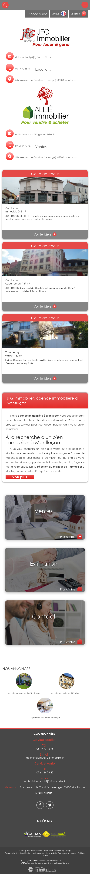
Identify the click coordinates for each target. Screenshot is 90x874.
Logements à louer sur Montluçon (45, 717)
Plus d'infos (68, 536)
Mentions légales (23, 853)
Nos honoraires (38, 853)
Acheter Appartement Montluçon (66, 693)
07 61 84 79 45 (22, 146)
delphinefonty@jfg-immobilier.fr (33, 57)
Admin (54, 853)
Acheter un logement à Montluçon (24, 693)
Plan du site (10, 853)
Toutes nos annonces (67, 853)
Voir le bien (45, 234)
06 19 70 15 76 (22, 68)
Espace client (37, 14)
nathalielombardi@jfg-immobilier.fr (35, 134)
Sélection (75, 13)
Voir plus (19, 477)
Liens (48, 853)
